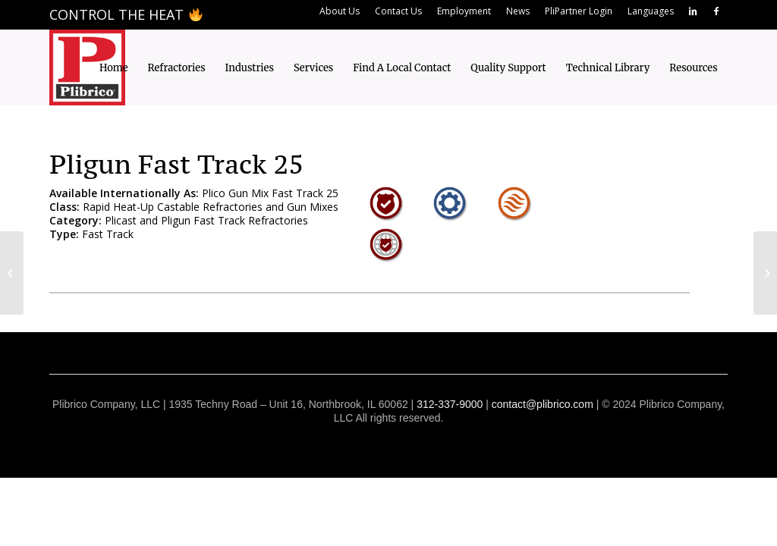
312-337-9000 (450, 404)
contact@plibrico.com (542, 404)
